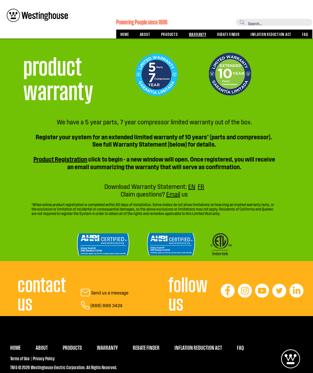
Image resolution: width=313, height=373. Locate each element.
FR (201, 186)
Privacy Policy (43, 358)
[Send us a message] (101, 292)
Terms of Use (20, 358)
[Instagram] (245, 291)
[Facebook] (228, 291)
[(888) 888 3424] (101, 305)
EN (191, 186)
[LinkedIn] (296, 291)
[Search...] (273, 23)
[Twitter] (279, 291)
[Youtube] (262, 291)
